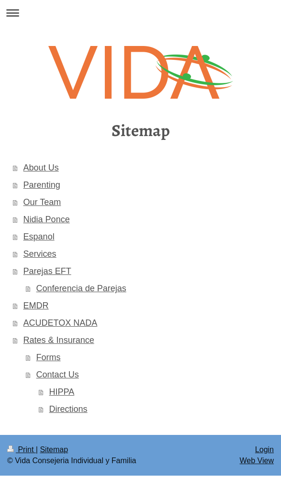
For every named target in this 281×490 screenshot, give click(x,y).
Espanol (39, 236)
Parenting (41, 185)
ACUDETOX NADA (60, 323)
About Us (41, 167)
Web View (257, 460)
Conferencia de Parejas (81, 288)
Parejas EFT (47, 271)
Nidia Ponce (46, 219)
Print (21, 449)
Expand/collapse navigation (140, 12)
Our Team (42, 202)
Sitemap (54, 449)
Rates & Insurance (58, 340)
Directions (68, 409)
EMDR (36, 305)
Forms (48, 357)
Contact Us (57, 374)
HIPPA (62, 392)
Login (264, 449)
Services (39, 254)
